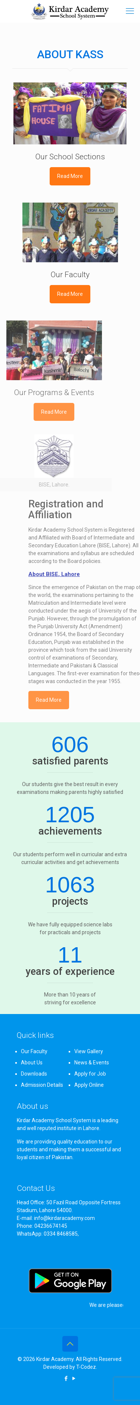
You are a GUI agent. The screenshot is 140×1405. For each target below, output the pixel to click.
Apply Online (89, 1085)
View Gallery (88, 1051)
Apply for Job (90, 1074)
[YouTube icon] (74, 1378)
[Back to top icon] (70, 1344)
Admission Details (42, 1085)
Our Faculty (34, 1051)
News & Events (91, 1063)
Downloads (34, 1074)
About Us (32, 1063)
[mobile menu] (130, 11)
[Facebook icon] (66, 1378)
